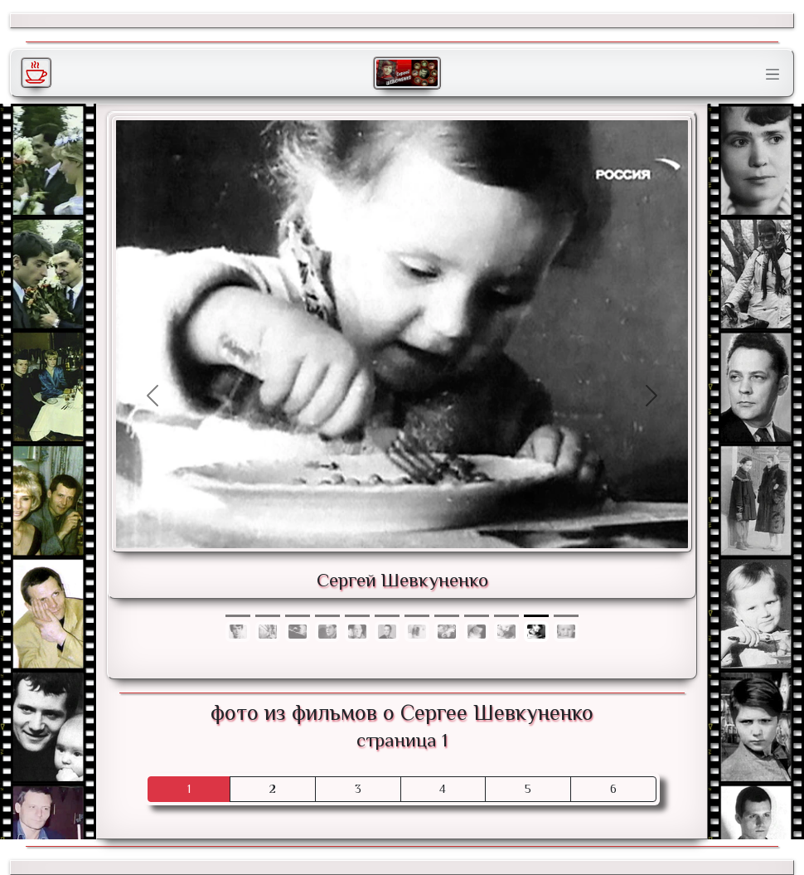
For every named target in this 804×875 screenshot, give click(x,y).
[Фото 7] (446, 615)
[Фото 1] (267, 615)
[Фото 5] (387, 615)
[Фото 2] (297, 615)
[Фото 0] (237, 615)
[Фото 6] (416, 615)
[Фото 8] (476, 615)
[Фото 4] (357, 615)
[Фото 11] (566, 615)
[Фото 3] (327, 615)
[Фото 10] (536, 615)
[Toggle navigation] (772, 74)
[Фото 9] (506, 615)
